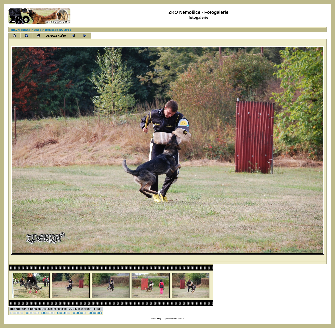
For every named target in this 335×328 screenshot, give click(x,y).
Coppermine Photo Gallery (173, 318)
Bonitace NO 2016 (58, 29)
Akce (37, 29)
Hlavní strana (21, 29)
